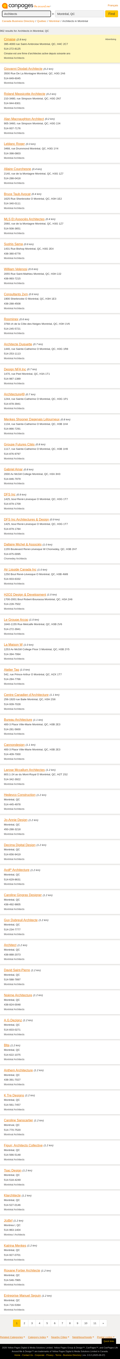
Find (111, 14)
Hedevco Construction (20, 794)
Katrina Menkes (15, 1245)
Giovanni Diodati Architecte (23, 68)
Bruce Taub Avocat (17, 194)
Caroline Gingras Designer (23, 895)
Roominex (11, 319)
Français (113, 5)
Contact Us (27, 1355)
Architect (10, 945)
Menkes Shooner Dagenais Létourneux (32, 419)
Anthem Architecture (18, 1070)
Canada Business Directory (18, 21)
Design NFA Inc (15, 369)
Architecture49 (14, 394)
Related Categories (11, 1337)
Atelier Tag (11, 669)
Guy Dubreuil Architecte (21, 920)
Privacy (50, 1355)
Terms (58, 1355)
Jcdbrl (8, 1220)
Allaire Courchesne (17, 169)
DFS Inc (10, 494)
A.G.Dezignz (13, 1020)
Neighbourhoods (82, 1337)
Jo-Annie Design (16, 820)
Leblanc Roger (14, 143)
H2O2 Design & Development (25, 594)
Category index (37, 1337)
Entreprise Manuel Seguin (22, 1295)
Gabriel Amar (13, 469)
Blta (6, 1045)
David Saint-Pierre (17, 970)
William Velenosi (15, 269)
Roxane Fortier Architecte (22, 1270)
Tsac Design (12, 1170)
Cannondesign (14, 744)
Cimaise (10, 39)
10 (85, 1323)
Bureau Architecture (18, 719)
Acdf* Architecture (17, 870)
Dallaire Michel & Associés (23, 544)
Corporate (39, 1355)
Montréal (54, 21)
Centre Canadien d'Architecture (26, 694)
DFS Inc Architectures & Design (26, 519)
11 (94, 1323)
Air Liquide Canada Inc (20, 569)
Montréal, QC (66, 13)
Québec (42, 21)
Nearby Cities (59, 1337)
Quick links (109, 1341)
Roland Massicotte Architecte (24, 93)
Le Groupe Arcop (16, 619)
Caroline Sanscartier (18, 1120)
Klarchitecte (12, 1195)
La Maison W (13, 644)
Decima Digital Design (19, 845)
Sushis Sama (13, 244)
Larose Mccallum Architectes (24, 770)
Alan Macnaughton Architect (24, 119)
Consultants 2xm (16, 294)
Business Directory (72, 1355)
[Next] (103, 1323)
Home (17, 1355)
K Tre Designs (14, 1095)
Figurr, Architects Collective (23, 1145)
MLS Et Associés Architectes (24, 219)
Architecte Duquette (18, 344)
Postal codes (104, 1337)
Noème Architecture (18, 995)
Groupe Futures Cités (19, 444)
